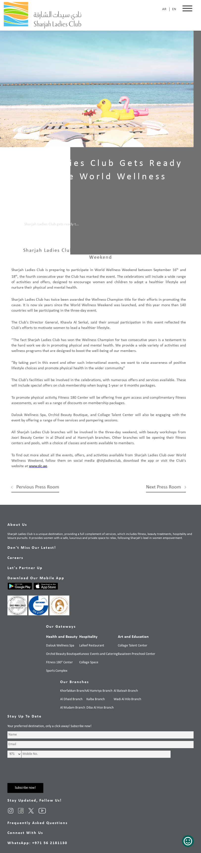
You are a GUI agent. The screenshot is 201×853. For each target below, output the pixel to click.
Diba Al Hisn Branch (100, 708)
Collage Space (88, 662)
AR (164, 9)
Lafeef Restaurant (91, 645)
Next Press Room (163, 487)
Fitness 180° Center (59, 662)
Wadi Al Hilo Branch (127, 699)
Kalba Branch (95, 699)
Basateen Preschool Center (136, 654)
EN (174, 9)
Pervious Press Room (37, 487)
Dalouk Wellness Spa (60, 645)
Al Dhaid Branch (71, 699)
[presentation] (45, 773)
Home (14, 224)
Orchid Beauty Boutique (62, 654)
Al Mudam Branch (72, 708)
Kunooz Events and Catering (98, 654)
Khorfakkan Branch (73, 691)
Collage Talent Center (132, 645)
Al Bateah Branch (126, 691)
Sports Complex (56, 671)
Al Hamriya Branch (99, 691)
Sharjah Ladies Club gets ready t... (51, 224)
